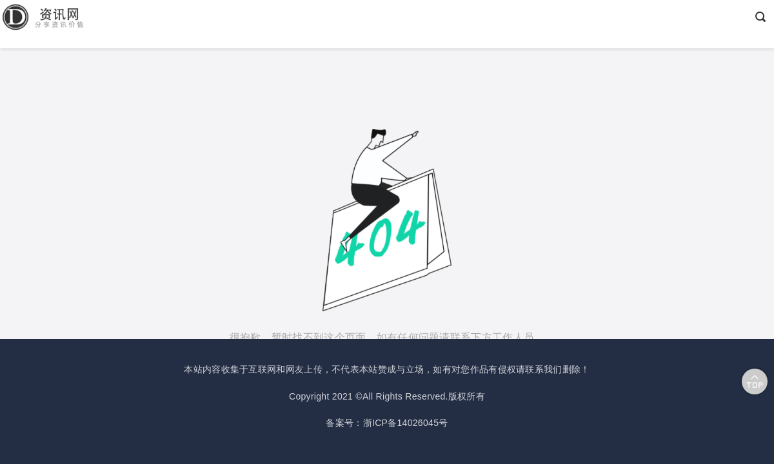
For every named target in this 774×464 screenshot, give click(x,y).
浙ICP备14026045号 (405, 423)
